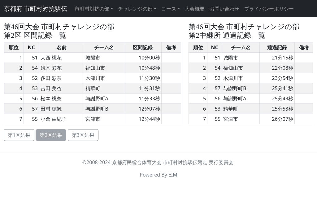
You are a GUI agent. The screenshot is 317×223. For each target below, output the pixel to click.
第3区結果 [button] (83, 135)
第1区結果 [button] (19, 135)
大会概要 (195, 8)
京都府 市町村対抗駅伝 (35, 8)
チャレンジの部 (135, 8)
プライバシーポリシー (269, 8)
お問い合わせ (224, 8)
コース (168, 8)
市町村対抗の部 (92, 8)
